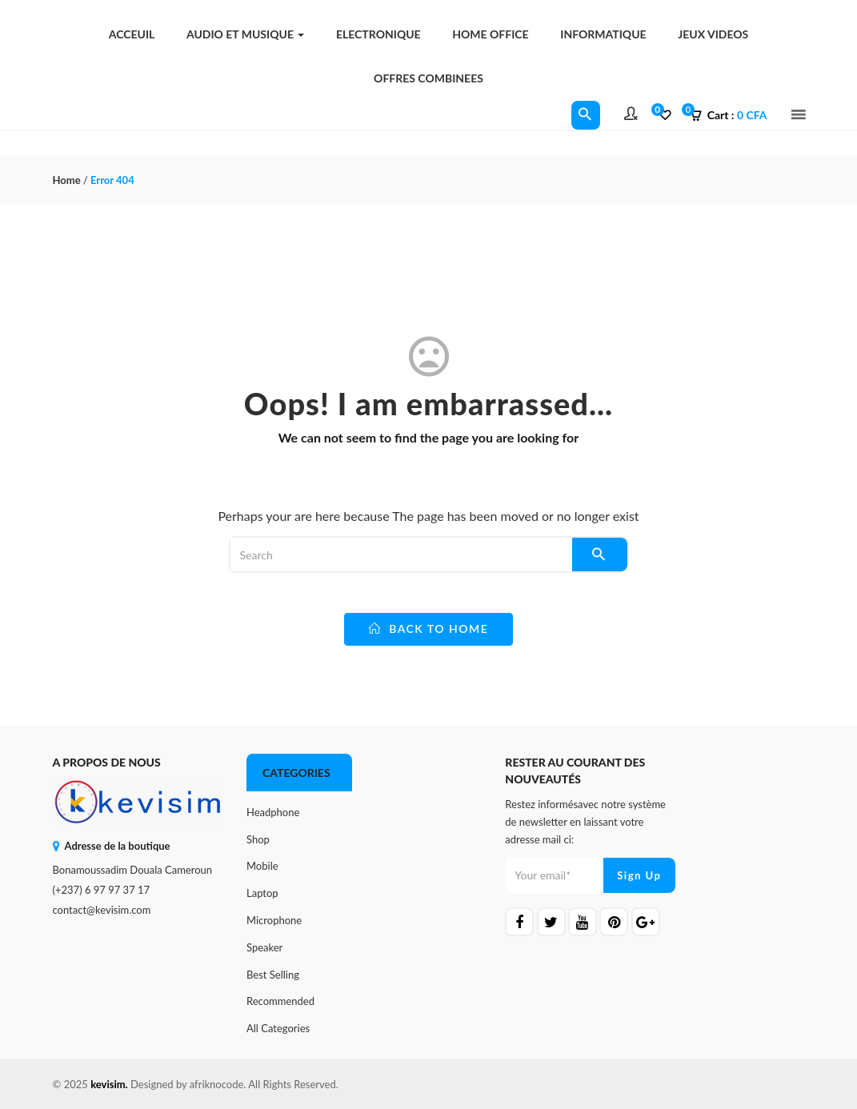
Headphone (272, 812)
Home (67, 180)
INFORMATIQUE (603, 34)
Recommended (280, 1001)
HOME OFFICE (490, 34)
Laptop (262, 893)
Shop (258, 839)
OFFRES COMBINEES (428, 78)
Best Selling (272, 974)
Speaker (264, 947)
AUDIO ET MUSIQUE (245, 34)
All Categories (278, 1028)
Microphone (274, 920)
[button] (733, 115)
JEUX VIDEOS (713, 34)
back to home (429, 628)
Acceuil (132, 34)
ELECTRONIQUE (378, 34)
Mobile (262, 865)
